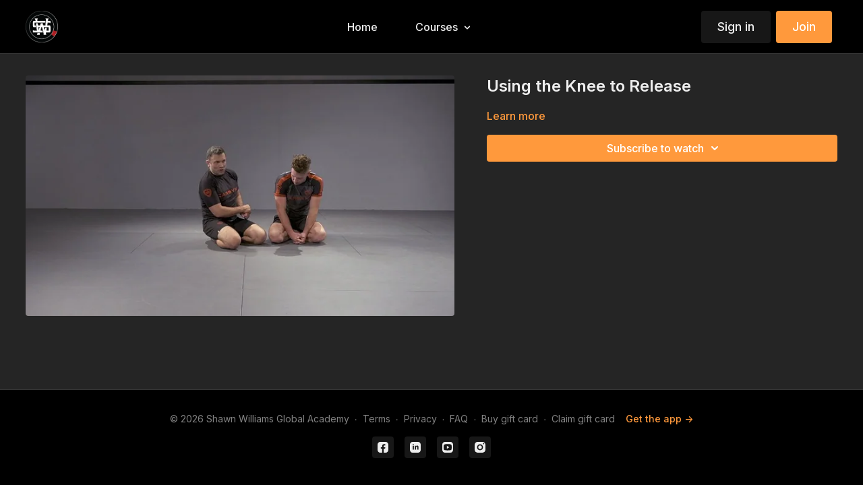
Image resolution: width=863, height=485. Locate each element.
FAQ (459, 418)
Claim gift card (583, 418)
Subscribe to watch (665, 148)
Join (804, 27)
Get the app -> (659, 418)
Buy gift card (509, 418)
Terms (376, 418)
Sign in (735, 27)
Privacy (420, 418)
